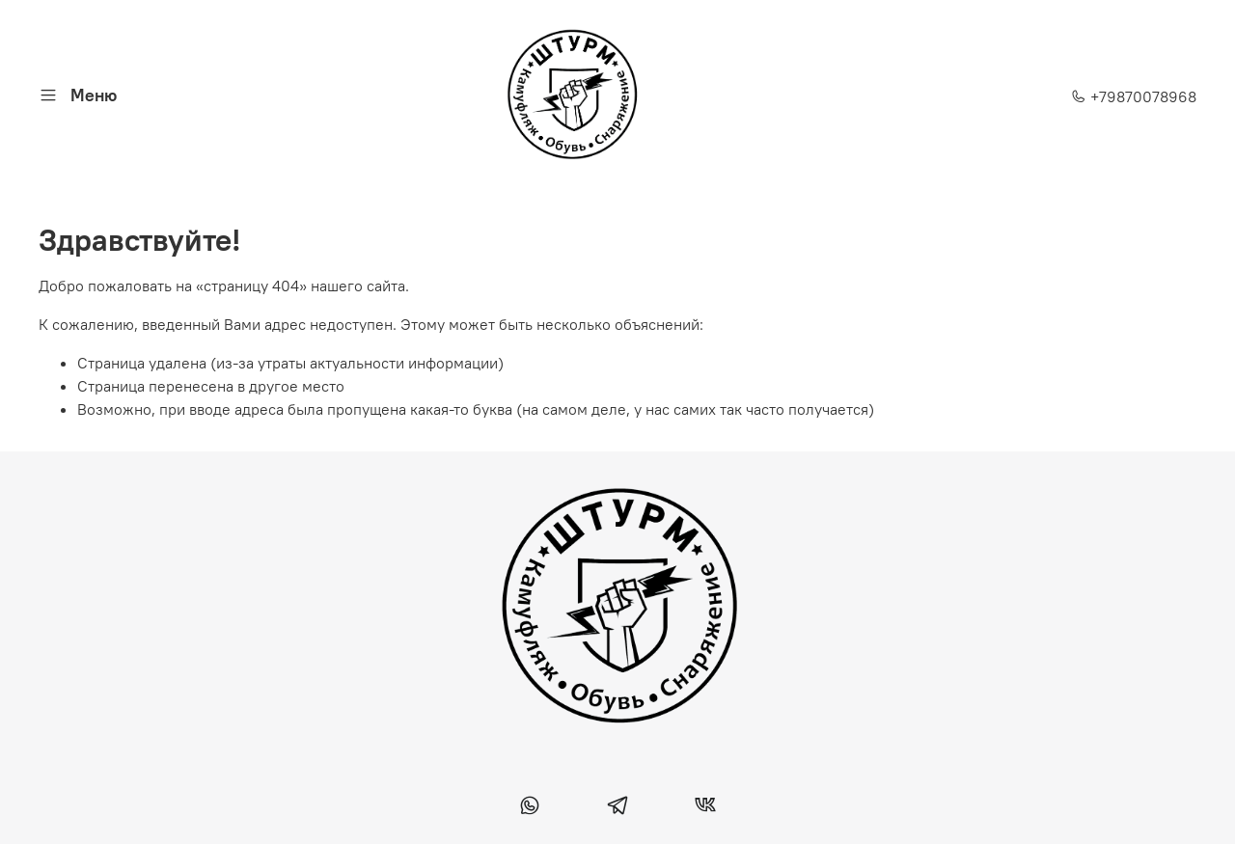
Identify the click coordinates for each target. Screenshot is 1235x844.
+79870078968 (1133, 96)
